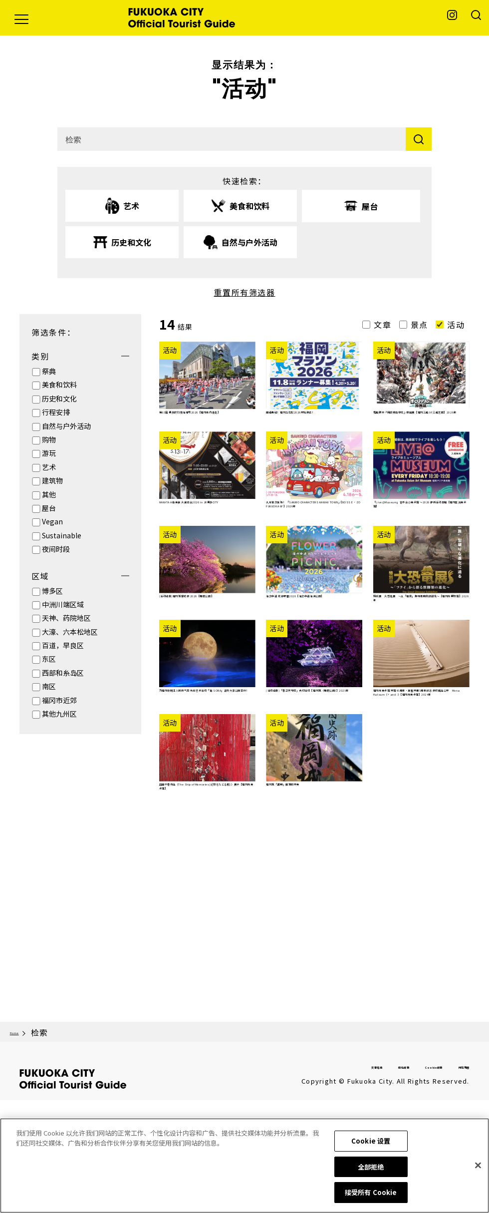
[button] (21, 18)
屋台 (49, 508)
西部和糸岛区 (63, 673)
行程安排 (56, 412)
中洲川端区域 (63, 604)
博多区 (52, 591)
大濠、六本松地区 (70, 632)
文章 (382, 325)
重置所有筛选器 (244, 292)
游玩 (49, 453)
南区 (49, 686)
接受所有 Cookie (371, 1194)
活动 (456, 325)
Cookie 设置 (370, 1143)
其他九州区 (59, 714)
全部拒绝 (371, 1168)
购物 (49, 439)
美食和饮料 (59, 385)
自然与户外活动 (66, 426)
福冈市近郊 (59, 700)
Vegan (52, 521)
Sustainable (61, 535)
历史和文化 (59, 399)
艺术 (49, 467)
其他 (49, 494)
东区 (49, 659)
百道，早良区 (63, 645)
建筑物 (52, 480)
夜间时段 (56, 549)
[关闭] (478, 1167)
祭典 (49, 371)
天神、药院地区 (66, 618)
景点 (419, 325)
